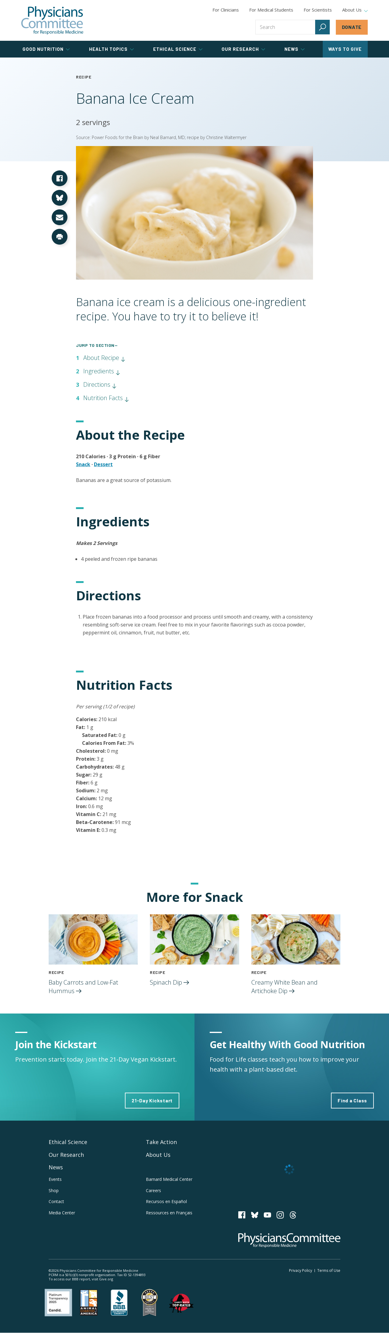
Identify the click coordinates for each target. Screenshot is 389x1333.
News (56, 1167)
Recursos (166, 1201)
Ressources (169, 1213)
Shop (54, 1190)
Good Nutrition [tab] (46, 49)
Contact (56, 1201)
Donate (352, 27)
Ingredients (101, 371)
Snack (83, 464)
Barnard (169, 1179)
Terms (328, 1270)
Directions (100, 384)
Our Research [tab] (243, 49)
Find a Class (352, 1100)
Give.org (106, 1279)
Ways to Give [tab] (345, 49)
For (271, 10)
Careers (153, 1190)
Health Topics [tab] (111, 49)
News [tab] (294, 49)
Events (55, 1179)
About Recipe (104, 358)
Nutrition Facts (106, 398)
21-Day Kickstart (152, 1100)
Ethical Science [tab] (177, 49)
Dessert (103, 464)
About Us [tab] (355, 10)
